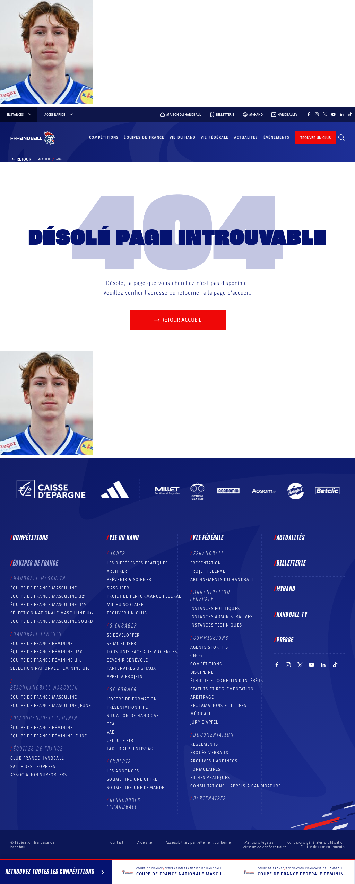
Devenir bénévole (127, 660)
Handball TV (292, 614)
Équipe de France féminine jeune (48, 736)
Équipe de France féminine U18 (46, 660)
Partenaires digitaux (131, 668)
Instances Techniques (216, 625)
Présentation (205, 563)
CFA (111, 723)
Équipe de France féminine (41, 643)
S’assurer (118, 588)
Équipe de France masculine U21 (48, 596)
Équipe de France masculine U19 (48, 604)
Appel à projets (125, 676)
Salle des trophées (33, 766)
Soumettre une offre (132, 779)
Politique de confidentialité (264, 847)
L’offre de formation (132, 699)
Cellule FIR (120, 740)
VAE (111, 732)
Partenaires (209, 799)
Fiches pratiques (210, 777)
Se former (123, 689)
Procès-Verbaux (209, 752)
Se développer (123, 635)
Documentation (213, 735)
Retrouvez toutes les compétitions (56, 872)
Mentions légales (259, 842)
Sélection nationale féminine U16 (50, 668)
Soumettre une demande (136, 787)
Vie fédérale (214, 137)
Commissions (211, 638)
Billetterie (291, 563)
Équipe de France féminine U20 (46, 651)
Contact (116, 842)
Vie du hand (183, 137)
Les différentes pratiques (137, 563)
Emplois (120, 761)
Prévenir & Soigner (129, 579)
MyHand (286, 589)
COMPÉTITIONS (206, 664)
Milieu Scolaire (125, 604)
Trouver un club (127, 613)
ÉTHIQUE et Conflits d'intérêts (226, 680)
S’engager (123, 626)
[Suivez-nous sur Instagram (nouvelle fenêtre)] (317, 114)
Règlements (204, 744)
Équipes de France (144, 137)
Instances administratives (221, 616)
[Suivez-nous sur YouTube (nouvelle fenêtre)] (333, 114)
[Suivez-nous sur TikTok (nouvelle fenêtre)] (350, 114)
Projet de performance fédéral (144, 596)
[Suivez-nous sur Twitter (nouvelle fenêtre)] (325, 114)
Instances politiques (215, 608)
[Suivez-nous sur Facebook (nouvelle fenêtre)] (308, 114)
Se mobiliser (121, 643)
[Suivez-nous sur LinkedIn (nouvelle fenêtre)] (342, 114)
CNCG (196, 655)
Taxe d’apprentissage (131, 748)
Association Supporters (38, 774)
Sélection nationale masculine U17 (52, 613)
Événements (276, 137)
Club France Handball (37, 758)
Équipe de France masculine (43, 588)
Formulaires (205, 769)
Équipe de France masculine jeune (50, 705)
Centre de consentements (323, 847)
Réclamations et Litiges (218, 705)
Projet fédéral (207, 571)
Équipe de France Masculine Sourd (51, 621)
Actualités (246, 137)
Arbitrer (117, 571)
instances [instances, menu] (19, 115)
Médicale (201, 713)
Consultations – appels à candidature (235, 786)
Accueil (44, 159)
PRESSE (285, 640)
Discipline (202, 672)
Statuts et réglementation (222, 688)
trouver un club (315, 137)
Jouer (117, 554)
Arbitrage (202, 697)
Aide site (144, 842)
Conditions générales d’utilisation (316, 842)
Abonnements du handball (222, 579)
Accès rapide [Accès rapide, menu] (59, 115)
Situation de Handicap (133, 715)
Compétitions (104, 137)
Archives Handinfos (214, 761)
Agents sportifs (209, 647)
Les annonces (123, 771)
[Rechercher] (341, 137)
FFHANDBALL (208, 554)
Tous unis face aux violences (142, 651)
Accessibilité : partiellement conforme (198, 842)
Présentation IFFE (127, 707)
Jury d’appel (204, 722)
